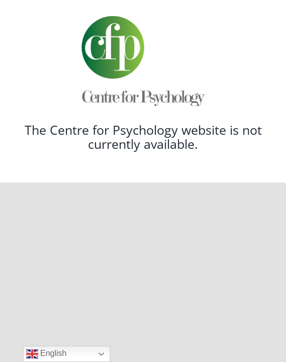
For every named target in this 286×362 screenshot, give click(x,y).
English (46, 354)
